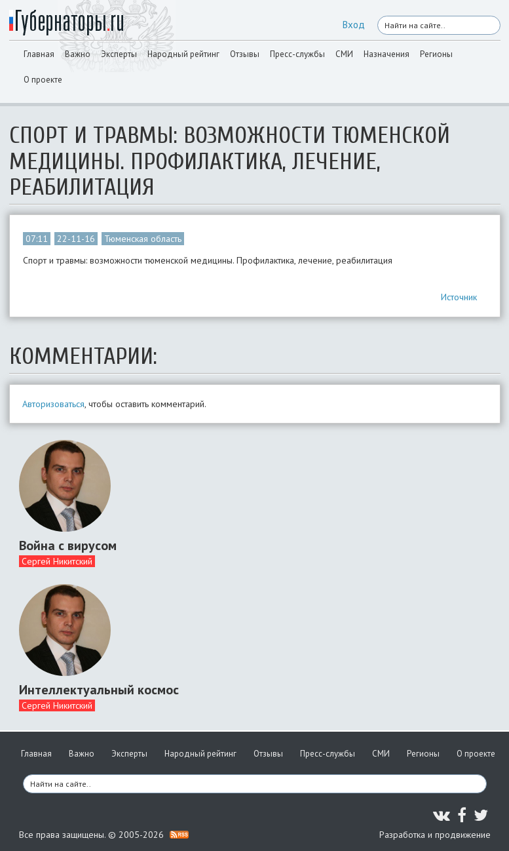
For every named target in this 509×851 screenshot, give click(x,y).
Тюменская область (142, 239)
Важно (77, 54)
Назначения (386, 54)
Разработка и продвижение (435, 835)
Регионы (436, 54)
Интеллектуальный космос (99, 690)
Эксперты (119, 54)
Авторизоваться (53, 404)
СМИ (344, 54)
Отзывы (244, 54)
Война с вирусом (68, 545)
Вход (354, 24)
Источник (459, 297)
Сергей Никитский (57, 561)
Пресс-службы (297, 54)
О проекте (43, 79)
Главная (39, 54)
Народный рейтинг (183, 54)
